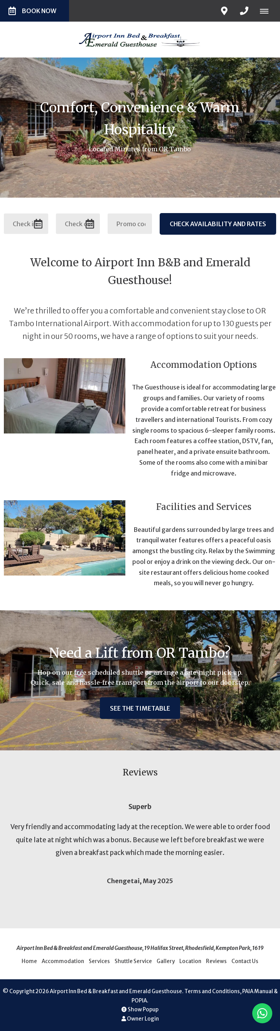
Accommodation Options (203, 364)
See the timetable (140, 708)
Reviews (216, 961)
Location (190, 961)
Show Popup (140, 1009)
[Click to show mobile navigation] (267, 11)
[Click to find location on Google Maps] (224, 11)
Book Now (32, 11)
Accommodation (63, 961)
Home (29, 961)
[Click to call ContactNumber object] (244, 11)
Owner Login (140, 1019)
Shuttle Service (133, 961)
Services (99, 961)
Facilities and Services (203, 506)
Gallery (166, 961)
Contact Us (244, 961)
